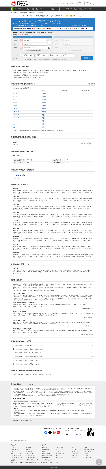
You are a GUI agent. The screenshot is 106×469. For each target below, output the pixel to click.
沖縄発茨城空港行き (18, 375)
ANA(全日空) (27, 59)
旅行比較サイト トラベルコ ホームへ (19, 440)
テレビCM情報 (87, 457)
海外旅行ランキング (61, 455)
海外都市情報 (59, 457)
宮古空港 (15, 222)
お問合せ (79, 3)
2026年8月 (16, 106)
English (21, 460)
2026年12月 (16, 118)
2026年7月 (16, 102)
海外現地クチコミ (60, 453)
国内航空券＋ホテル (16, 455)
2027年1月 (16, 121)
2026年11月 (16, 115)
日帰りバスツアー (30, 453)
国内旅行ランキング (30, 457)
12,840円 (44, 102)
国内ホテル (13, 447)
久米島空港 (16, 198)
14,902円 (44, 106)
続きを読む (17, 193)
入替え (49, 42)
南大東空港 (16, 214)
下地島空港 (16, 230)
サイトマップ (75, 447)
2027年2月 (16, 124)
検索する (87, 58)
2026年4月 (16, 93)
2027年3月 (16, 127)
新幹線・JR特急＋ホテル (18, 457)
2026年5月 (16, 96)
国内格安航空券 (22, 20)
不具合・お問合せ (76, 453)
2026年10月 (16, 112)
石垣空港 (15, 246)
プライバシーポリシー (89, 451)
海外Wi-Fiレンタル (46, 457)
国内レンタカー (29, 451)
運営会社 (86, 453)
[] (79, 16)
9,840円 (44, 109)
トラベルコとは (55, 3)
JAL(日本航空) (37, 59)
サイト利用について (77, 449)
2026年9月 (16, 109)
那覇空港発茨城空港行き (45, 375)
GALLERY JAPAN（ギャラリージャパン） (29, 462)
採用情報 (86, 455)
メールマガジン (76, 457)
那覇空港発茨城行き (31, 375)
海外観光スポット (60, 449)
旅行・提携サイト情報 (89, 449)
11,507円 (44, 96)
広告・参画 (74, 455)
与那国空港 (16, 254)
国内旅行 (13, 445)
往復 (25, 34)
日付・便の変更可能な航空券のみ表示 (32, 50)
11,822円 (44, 93)
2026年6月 (16, 99)
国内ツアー (13, 451)
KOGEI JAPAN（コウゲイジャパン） (50, 462)
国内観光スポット (30, 455)
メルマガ (72, 3)
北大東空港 (16, 206)
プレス (85, 447)
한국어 (51, 460)
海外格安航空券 (45, 449)
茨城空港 (15, 270)
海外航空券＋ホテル (46, 453)
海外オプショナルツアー (47, 455)
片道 (29, 34)
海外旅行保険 (59, 447)
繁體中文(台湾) (34, 460)
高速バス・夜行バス (30, 449)
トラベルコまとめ (60, 451)
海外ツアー (44, 451)
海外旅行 (44, 445)
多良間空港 (16, 238)
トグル (53, 345)
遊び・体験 (28, 447)
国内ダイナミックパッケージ (18, 453)
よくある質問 (64, 3)
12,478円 (44, 99)
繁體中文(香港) (43, 460)
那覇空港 (15, 190)
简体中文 (27, 460)
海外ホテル (44, 447)
